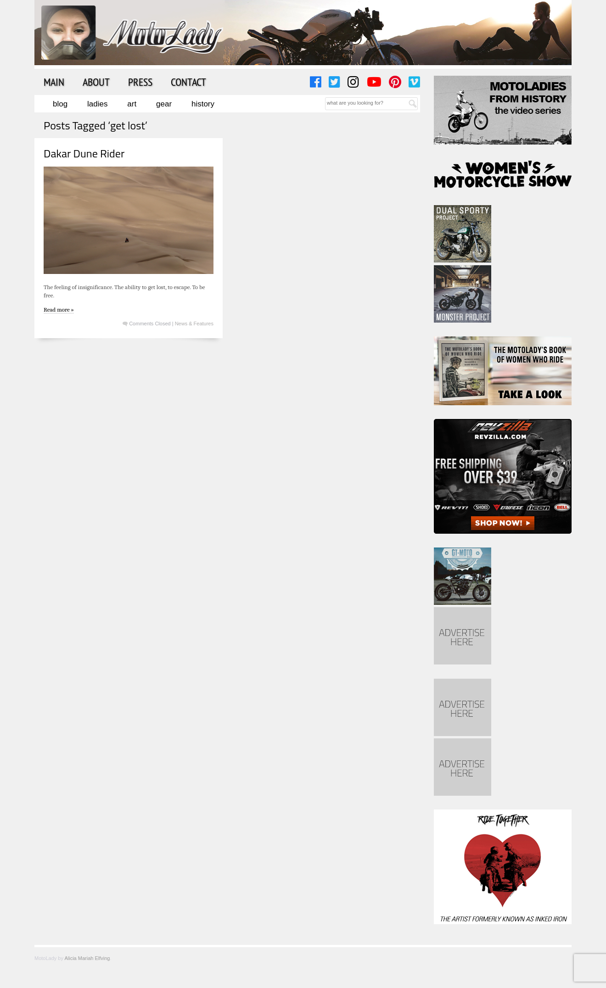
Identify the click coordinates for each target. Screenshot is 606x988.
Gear (164, 104)
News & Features (194, 323)
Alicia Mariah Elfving (87, 958)
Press (140, 82)
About (96, 82)
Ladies (97, 104)
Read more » (59, 309)
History (202, 104)
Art (131, 104)
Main (54, 82)
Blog (60, 104)
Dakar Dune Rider (84, 153)
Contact (188, 82)
